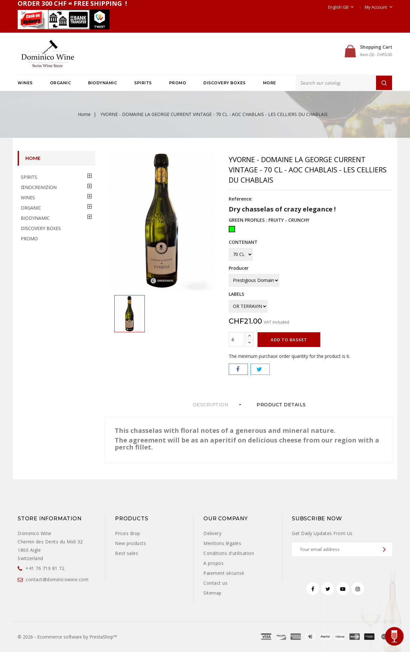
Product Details (283, 405)
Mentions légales (222, 543)
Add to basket (289, 340)
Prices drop (127, 533)
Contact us (215, 583)
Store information (50, 519)
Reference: (240, 199)
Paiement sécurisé (223, 573)
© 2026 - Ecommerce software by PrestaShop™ (67, 637)
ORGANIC (60, 82)
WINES (25, 82)
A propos (213, 563)
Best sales (126, 553)
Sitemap (212, 593)
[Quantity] (236, 339)
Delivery (212, 533)
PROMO (177, 82)
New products (130, 543)
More (269, 82)
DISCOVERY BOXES (224, 82)
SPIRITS (143, 82)
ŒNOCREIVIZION (39, 187)
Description (211, 405)
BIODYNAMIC (102, 82)
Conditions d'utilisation (228, 553)
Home (32, 158)
